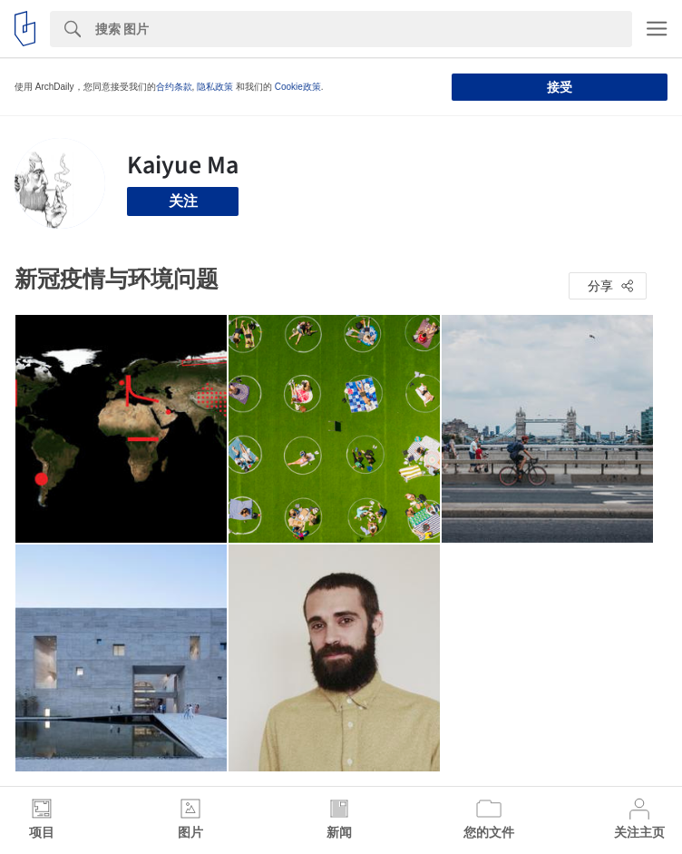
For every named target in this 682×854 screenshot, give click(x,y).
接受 (559, 87)
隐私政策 (215, 87)
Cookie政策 (298, 87)
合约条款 (174, 87)
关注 (183, 201)
